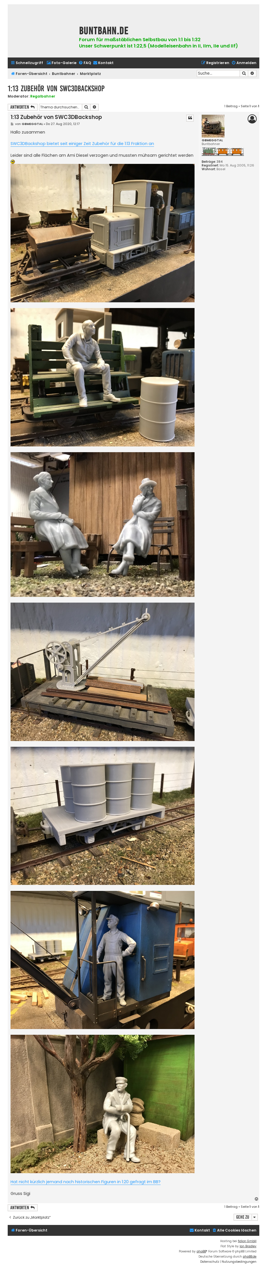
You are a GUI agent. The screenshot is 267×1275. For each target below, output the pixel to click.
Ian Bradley (248, 1246)
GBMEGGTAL (212, 140)
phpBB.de (249, 1256)
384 (219, 162)
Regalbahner (42, 96)
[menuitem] (61, 63)
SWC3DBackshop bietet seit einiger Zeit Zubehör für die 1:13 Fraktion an (82, 143)
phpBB (201, 1251)
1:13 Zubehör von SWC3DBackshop (56, 88)
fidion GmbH (247, 1241)
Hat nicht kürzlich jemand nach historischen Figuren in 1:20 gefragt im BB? (86, 1182)
